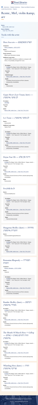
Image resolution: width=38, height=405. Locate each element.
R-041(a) (8, 67)
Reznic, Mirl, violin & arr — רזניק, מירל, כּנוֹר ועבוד (18, 76)
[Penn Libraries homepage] (19, 3)
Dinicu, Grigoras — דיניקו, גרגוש (12, 47)
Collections (6, 7)
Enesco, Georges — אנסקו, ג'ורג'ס (13, 268)
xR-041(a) (7, 102)
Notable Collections (15, 7)
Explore (15, 9)
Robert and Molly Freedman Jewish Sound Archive (19, 398)
